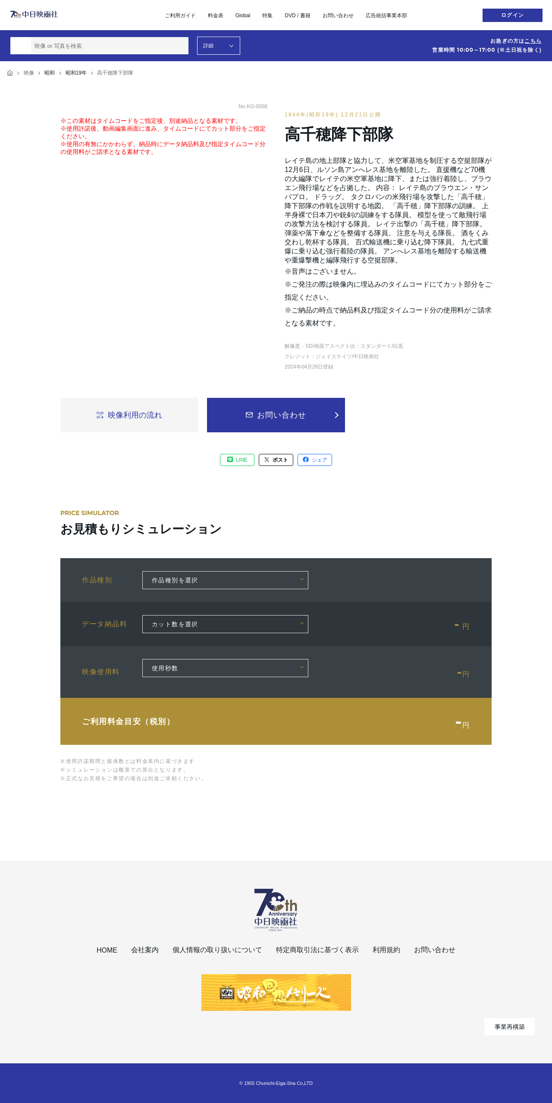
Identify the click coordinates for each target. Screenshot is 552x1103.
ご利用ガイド (180, 15)
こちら (533, 41)
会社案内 (145, 949)
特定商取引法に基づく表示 (317, 949)
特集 (267, 15)
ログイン (512, 15)
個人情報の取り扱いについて (217, 949)
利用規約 (386, 949)
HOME (107, 950)
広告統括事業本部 (386, 15)
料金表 (215, 15)
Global (243, 15)
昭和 (49, 73)
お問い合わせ (338, 15)
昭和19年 (76, 73)
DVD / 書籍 (297, 15)
